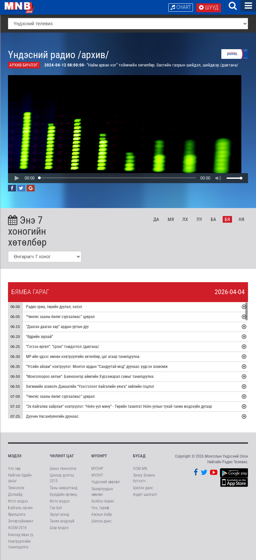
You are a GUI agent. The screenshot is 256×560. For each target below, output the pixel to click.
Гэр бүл (56, 507)
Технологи (16, 488)
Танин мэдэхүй (62, 521)
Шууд (208, 7)
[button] (17, 178)
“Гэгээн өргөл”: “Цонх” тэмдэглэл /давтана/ (62, 347)
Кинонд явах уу (20, 534)
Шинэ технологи (63, 468)
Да (156, 219)
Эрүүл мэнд (59, 514)
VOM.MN (140, 468)
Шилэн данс (101, 521)
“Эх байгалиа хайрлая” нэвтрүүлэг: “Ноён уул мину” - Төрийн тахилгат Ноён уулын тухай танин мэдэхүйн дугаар (119, 406)
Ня (241, 219)
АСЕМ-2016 (17, 527)
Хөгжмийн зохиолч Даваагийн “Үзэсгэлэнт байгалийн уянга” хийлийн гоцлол (90, 387)
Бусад (139, 455)
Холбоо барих (102, 501)
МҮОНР (97, 468)
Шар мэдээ (59, 527)
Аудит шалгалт (145, 494)
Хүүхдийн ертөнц (63, 494)
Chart (180, 7)
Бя (227, 219)
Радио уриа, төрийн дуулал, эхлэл (54, 307)
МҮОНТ (97, 475)
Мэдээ (14, 455)
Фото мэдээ (18, 501)
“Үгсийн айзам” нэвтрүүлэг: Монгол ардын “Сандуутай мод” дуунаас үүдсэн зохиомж (97, 367)
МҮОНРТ (99, 455)
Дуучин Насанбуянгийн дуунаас (52, 416)
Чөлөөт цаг (62, 455)
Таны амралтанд (63, 488)
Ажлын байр (101, 514)
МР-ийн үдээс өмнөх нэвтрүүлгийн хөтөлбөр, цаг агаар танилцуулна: (83, 357)
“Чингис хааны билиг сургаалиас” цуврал (60, 317)
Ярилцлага (16, 514)
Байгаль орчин (20, 507)
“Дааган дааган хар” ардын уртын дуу (57, 327)
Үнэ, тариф (100, 507)
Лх (185, 219)
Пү (199, 219)
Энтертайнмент (20, 521)
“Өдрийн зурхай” (39, 337)
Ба (213, 219)
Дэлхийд (15, 494)
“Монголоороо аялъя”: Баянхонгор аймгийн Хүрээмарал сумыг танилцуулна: (90, 377)
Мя (171, 219)
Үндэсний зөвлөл (105, 482)
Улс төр (14, 468)
